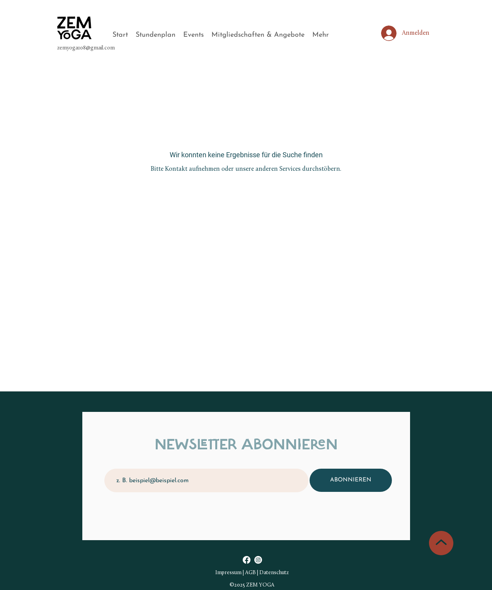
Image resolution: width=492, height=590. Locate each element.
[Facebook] (246, 560)
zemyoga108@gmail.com (86, 48)
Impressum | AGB (235, 573)
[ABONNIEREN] (351, 480)
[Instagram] (258, 560)
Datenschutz (274, 573)
